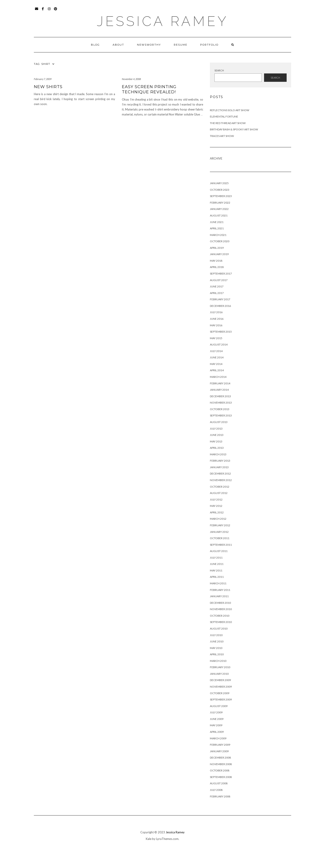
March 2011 (218, 583)
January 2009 (219, 751)
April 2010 (217, 654)
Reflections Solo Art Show (229, 110)
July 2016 (216, 312)
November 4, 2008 (131, 79)
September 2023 (221, 196)
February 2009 (220, 744)
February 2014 (220, 383)
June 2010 (216, 641)
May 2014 (216, 364)
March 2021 (218, 235)
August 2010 (219, 628)
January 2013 (219, 467)
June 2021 (216, 222)
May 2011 (216, 570)
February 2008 (220, 796)
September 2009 (221, 699)
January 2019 (219, 254)
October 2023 (219, 189)
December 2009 (220, 680)
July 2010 (216, 635)
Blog (95, 44)
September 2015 (221, 331)
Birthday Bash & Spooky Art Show (234, 129)
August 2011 (219, 551)
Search (219, 70)
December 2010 (220, 602)
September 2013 (221, 415)
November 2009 (221, 686)
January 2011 (219, 596)
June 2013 (216, 435)
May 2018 (216, 260)
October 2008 (219, 770)
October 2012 (219, 486)
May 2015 (216, 338)
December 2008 (220, 757)
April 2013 (217, 447)
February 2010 (220, 667)
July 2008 (216, 790)
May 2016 (216, 325)
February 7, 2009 (42, 79)
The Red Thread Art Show (228, 123)
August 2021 (219, 215)
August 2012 (219, 493)
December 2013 (220, 396)
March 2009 (218, 738)
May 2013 (216, 441)
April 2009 (217, 731)
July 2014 (216, 351)
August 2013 (219, 422)
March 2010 (218, 661)
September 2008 (221, 777)
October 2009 (219, 693)
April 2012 (217, 512)
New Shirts (48, 86)
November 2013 (221, 402)
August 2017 (219, 280)
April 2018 (217, 267)
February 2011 (220, 590)
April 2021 (217, 228)
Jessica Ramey (162, 21)
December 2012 (220, 473)
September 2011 (221, 544)
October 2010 (219, 615)
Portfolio (209, 44)
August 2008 (219, 783)
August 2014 (219, 344)
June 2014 (216, 357)
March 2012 (218, 518)
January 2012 (219, 531)
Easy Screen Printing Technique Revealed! (149, 89)
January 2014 (219, 389)
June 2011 (216, 564)
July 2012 (216, 499)
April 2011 (217, 576)
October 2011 (219, 538)
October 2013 (219, 409)
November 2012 (221, 480)
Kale (148, 839)
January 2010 (219, 673)
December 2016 (220, 306)
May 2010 (216, 648)
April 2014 (217, 370)
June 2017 (216, 286)
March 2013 (218, 454)
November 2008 (221, 764)
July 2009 (216, 712)
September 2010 (221, 622)
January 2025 (219, 183)
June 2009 (216, 719)
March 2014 (218, 376)
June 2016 (216, 318)
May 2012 (216, 506)
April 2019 (217, 247)
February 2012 (220, 525)
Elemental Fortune (224, 116)
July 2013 (216, 428)
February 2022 (220, 202)
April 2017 (217, 293)
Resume (180, 44)
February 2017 (220, 299)
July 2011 (216, 557)
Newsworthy (149, 44)
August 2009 (219, 706)
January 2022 (219, 209)
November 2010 (221, 609)
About (118, 44)
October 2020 (219, 241)
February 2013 (220, 460)
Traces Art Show (222, 136)
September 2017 (221, 273)
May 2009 (216, 725)
